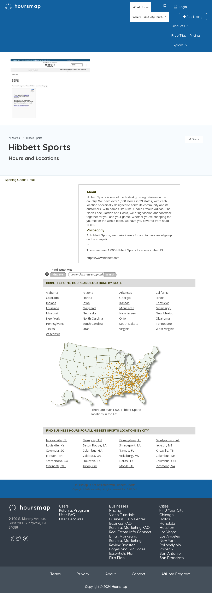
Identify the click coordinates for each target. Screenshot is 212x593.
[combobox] (149, 17)
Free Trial (178, 35)
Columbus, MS (166, 455)
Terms (55, 574)
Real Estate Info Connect (130, 532)
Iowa (86, 303)
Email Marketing (123, 536)
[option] (49, 88)
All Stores (14, 138)
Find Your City (171, 510)
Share (194, 139)
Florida (87, 298)
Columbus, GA (92, 450)
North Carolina (93, 318)
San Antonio (170, 554)
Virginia (124, 329)
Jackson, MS (164, 445)
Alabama (52, 292)
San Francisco (171, 558)
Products (178, 26)
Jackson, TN (54, 455)
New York (53, 318)
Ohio (122, 318)
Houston (166, 528)
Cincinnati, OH (56, 466)
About (110, 574)
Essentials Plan (122, 554)
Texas (50, 329)
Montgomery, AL (167, 440)
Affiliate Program (175, 574)
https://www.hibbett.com (103, 258)
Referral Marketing (125, 541)
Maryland (89, 308)
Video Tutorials (122, 515)
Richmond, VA (165, 466)
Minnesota (126, 308)
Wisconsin (53, 334)
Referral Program (74, 510)
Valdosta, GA (92, 455)
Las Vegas (168, 532)
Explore (177, 45)
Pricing (195, 35)
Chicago (166, 515)
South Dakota (128, 323)
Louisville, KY (55, 445)
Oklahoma (163, 318)
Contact (138, 574)
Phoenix (166, 549)
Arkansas (125, 292)
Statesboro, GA (57, 461)
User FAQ (67, 515)
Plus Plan (117, 558)
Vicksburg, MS (129, 455)
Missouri (52, 313)
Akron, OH (90, 466)
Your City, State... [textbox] (153, 16)
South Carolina (93, 323)
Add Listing (192, 17)
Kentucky (162, 303)
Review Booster (122, 545)
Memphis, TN (92, 440)
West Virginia (165, 329)
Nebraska (89, 313)
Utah (86, 329)
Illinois (160, 298)
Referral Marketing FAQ (129, 528)
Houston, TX (92, 461)
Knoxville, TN (165, 450)
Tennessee (164, 323)
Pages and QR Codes (127, 549)
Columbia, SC (55, 450)
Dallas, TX (126, 461)
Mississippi (163, 308)
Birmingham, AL (130, 440)
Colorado (52, 298)
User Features (71, 519)
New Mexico (164, 313)
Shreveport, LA (130, 445)
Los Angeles (169, 536)
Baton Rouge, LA (94, 445)
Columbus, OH (166, 461)
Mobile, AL (126, 466)
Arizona (88, 292)
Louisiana (52, 308)
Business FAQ (120, 524)
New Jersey (127, 313)
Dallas (164, 519)
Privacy (83, 574)
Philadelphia (170, 545)
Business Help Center (127, 519)
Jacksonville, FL (56, 440)
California (162, 292)
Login (183, 7)
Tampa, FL (126, 450)
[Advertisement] (150, 81)
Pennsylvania (55, 323)
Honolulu (167, 524)
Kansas (124, 303)
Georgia (125, 298)
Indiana (51, 303)
